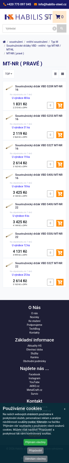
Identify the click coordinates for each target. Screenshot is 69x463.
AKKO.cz (34, 386)
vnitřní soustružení (36, 41)
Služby (34, 353)
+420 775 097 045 (18, 4)
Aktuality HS (35, 345)
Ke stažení (34, 321)
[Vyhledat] (61, 28)
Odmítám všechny (35, 458)
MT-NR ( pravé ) (15, 53)
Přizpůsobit (35, 450)
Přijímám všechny (35, 442)
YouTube (34, 382)
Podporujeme (34, 324)
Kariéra (34, 357)
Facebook (34, 374)
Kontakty (34, 332)
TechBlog (34, 328)
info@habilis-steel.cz (52, 4)
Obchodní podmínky (34, 361)
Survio (34, 393)
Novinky (34, 317)
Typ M (54, 41)
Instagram (34, 378)
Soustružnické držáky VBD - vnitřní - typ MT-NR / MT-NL (33, 47)
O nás (34, 313)
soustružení (16, 41)
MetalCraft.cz (34, 389)
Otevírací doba (34, 349)
